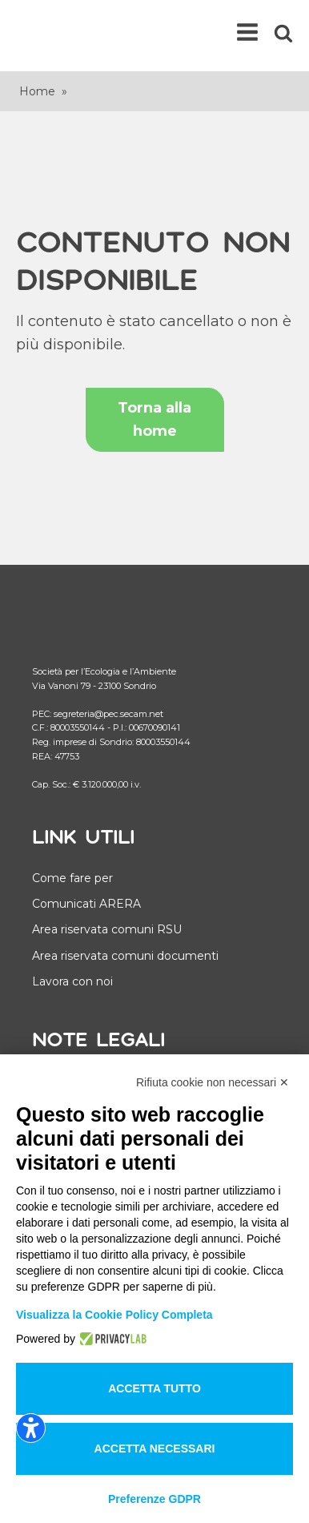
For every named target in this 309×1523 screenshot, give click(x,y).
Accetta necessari (154, 1448)
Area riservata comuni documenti (125, 956)
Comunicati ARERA (86, 903)
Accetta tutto (154, 1388)
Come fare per (72, 878)
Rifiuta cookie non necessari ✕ (212, 1082)
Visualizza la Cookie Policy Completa (114, 1314)
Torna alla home (154, 419)
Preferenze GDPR (154, 1499)
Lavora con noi (72, 981)
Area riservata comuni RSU (107, 929)
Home (37, 91)
